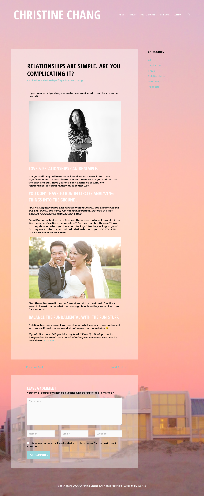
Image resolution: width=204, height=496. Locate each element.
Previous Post (34, 367)
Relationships (49, 80)
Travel (152, 70)
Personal (153, 81)
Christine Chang (59, 15)
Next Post (118, 367)
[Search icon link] (188, 14)
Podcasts (153, 86)
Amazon (49, 340)
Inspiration (33, 80)
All (149, 60)
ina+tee (142, 488)
